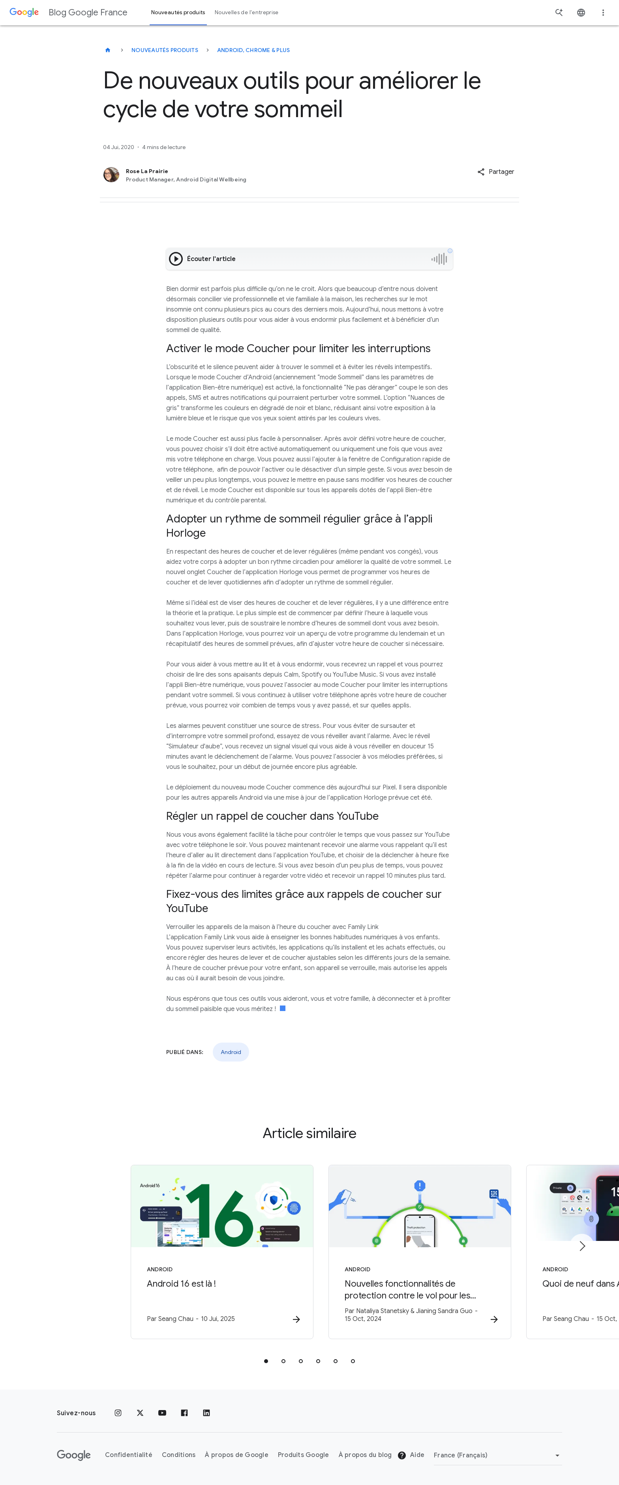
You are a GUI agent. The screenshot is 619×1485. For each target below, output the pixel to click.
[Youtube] (162, 1413)
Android (231, 1052)
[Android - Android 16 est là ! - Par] (206, 1252)
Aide (410, 1456)
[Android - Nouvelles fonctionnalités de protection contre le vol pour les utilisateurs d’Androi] (413, 1252)
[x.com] (140, 1413)
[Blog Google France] (107, 50)
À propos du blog (365, 1455)
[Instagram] (118, 1413)
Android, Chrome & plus (253, 50)
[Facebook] (184, 1413)
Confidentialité (128, 1455)
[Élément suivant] (581, 1246)
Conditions (179, 1455)
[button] (496, 172)
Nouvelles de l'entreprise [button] (247, 12)
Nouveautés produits (164, 50)
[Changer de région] (498, 1455)
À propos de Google (236, 1455)
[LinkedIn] (206, 1413)
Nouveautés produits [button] (178, 12)
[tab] (266, 1361)
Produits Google (303, 1455)
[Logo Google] (74, 1455)
